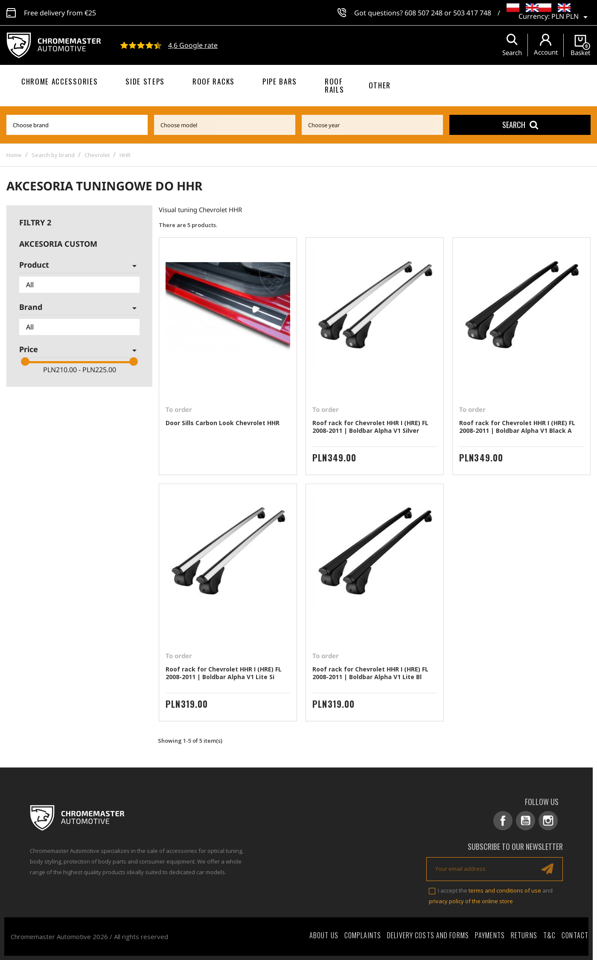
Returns (524, 935)
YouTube (525, 821)
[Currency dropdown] (571, 17)
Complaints (362, 935)
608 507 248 (424, 13)
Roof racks (213, 81)
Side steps (145, 81)
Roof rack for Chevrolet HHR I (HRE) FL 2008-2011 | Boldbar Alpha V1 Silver (370, 427)
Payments (490, 935)
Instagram (548, 821)
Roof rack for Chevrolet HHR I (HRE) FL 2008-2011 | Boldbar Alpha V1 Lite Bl (370, 673)
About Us (323, 935)
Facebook (503, 821)
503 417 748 (472, 13)
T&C (549, 935)
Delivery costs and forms (428, 935)
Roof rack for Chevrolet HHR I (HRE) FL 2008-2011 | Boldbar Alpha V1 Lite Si (224, 673)
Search (520, 124)
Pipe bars (279, 81)
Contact (575, 935)
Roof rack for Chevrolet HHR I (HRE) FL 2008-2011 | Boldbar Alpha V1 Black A (517, 427)
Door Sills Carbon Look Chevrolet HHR (223, 423)
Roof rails (334, 85)
